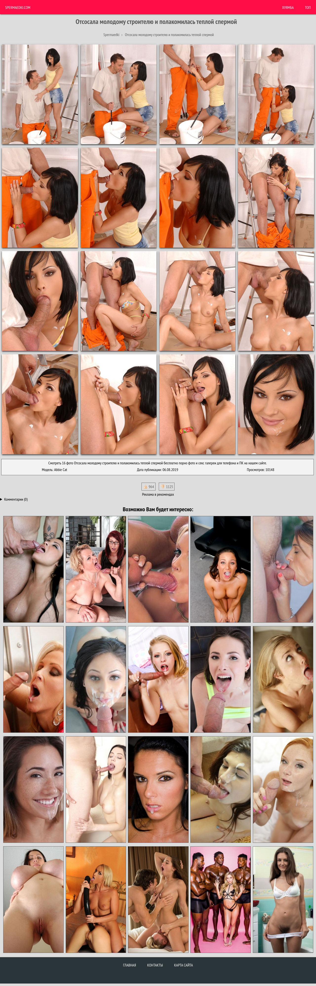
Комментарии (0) (16, 499)
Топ (308, 7)
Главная (129, 965)
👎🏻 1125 (166, 486)
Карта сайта (183, 965)
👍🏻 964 (148, 486)
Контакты (155, 965)
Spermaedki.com (17, 7)
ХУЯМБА (288, 7)
